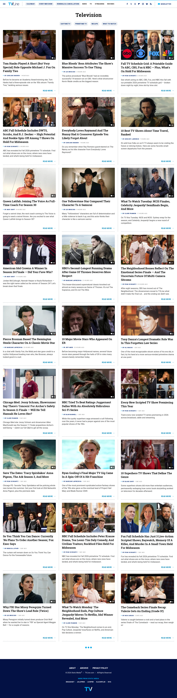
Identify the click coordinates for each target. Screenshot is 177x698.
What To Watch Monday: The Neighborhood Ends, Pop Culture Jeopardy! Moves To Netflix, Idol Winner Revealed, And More (87, 612)
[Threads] (135, 4)
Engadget (70, 682)
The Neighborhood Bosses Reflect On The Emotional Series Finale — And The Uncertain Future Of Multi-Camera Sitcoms (147, 274)
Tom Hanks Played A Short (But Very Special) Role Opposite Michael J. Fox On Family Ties (29, 67)
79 (113, 531)
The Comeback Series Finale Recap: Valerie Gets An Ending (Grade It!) (143, 609)
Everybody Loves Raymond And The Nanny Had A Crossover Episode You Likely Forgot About (85, 134)
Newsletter (164, 4)
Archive (84, 668)
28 (172, 196)
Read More (48, 90)
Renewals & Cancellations (68, 4)
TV (91, 4)
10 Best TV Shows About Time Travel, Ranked (145, 132)
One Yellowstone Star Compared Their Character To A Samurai (86, 203)
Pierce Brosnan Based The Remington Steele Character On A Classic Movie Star (29, 341)
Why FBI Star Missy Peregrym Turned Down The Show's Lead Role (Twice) (27, 609)
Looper (90, 682)
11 (172, 467)
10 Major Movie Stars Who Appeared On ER (87, 341)
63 (54, 263)
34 (172, 58)
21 (172, 263)
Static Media (76, 672)
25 (172, 125)
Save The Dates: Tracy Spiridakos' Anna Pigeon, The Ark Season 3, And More (28, 475)
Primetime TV (81, 24)
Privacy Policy (100, 668)
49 (172, 531)
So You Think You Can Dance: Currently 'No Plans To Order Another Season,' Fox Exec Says (28, 540)
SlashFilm (100, 682)
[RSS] (151, 4)
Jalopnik (81, 682)
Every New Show (45, 4)
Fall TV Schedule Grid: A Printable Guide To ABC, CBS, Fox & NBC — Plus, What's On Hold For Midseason (147, 67)
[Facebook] (127, 4)
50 (113, 601)
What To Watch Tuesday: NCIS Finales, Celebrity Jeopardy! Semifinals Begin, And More (145, 205)
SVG (109, 682)
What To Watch (109, 24)
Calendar (31, 4)
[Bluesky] (147, 4)
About (72, 668)
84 (54, 125)
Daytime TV (65, 24)
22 (54, 531)
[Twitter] (131, 4)
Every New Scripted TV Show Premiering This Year (147, 404)
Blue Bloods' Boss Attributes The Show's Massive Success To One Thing (87, 65)
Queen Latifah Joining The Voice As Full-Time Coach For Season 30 (29, 203)
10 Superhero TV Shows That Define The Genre (146, 475)
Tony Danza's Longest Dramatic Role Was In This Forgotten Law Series (147, 341)
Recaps (95, 24)
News (84, 4)
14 (172, 397)
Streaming (99, 4)
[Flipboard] (139, 4)
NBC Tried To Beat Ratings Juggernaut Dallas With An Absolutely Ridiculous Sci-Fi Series (86, 406)
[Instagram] (143, 4)
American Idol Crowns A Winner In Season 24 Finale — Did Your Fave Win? (28, 270)
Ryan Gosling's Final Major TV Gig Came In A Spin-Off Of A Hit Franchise (87, 475)
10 (54, 333)
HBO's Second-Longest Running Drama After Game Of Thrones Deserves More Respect (87, 272)
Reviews (110, 4)
